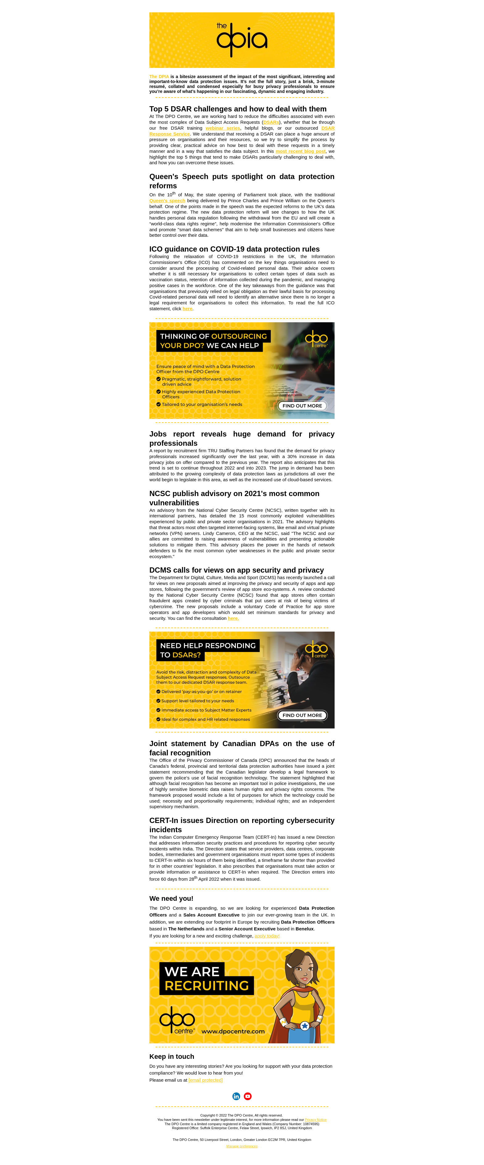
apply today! (267, 935)
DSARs (271, 122)
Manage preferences (242, 1146)
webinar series (223, 128)
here (188, 308)
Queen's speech (167, 200)
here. (233, 618)
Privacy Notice (316, 1119)
